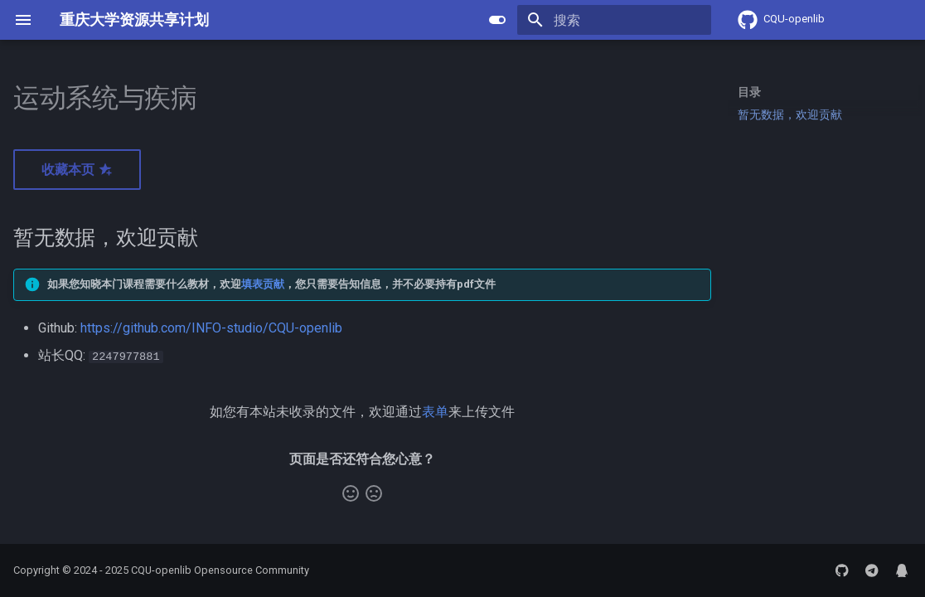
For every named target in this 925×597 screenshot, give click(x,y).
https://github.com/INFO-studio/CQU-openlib (211, 328)
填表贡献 (262, 284)
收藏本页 (77, 169)
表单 (435, 411)
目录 (749, 92)
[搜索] (614, 20)
